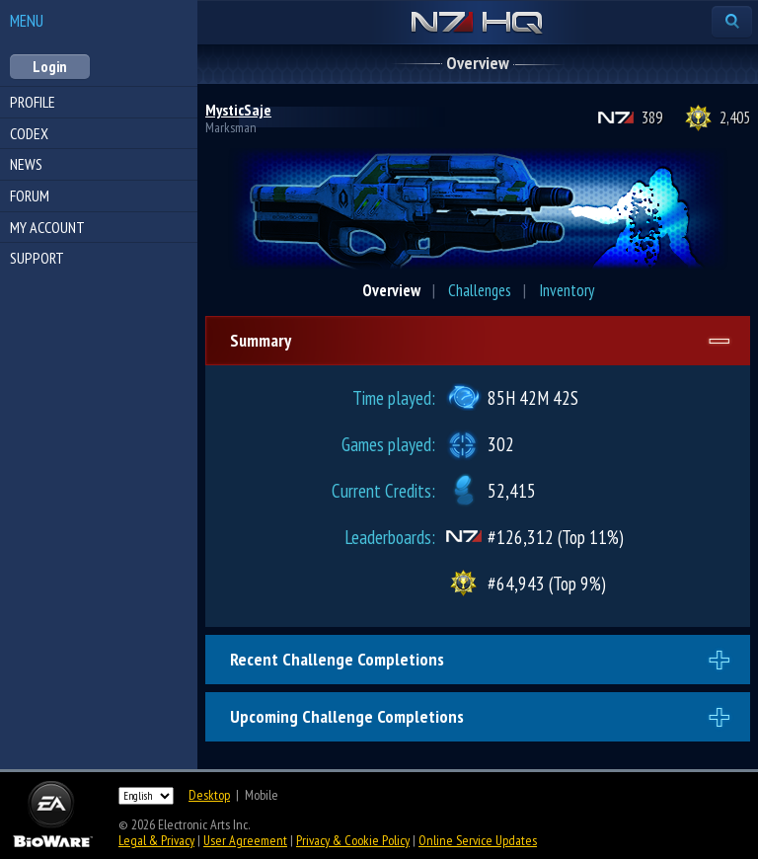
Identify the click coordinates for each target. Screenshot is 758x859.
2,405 (735, 117)
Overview (391, 290)
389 (652, 117)
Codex (29, 133)
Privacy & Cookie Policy (353, 840)
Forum (29, 195)
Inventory (566, 290)
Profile (32, 102)
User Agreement (245, 840)
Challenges (479, 290)
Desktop (209, 795)
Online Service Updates (477, 840)
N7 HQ (477, 24)
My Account (47, 227)
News (26, 164)
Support (37, 258)
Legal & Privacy (156, 840)
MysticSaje (238, 109)
